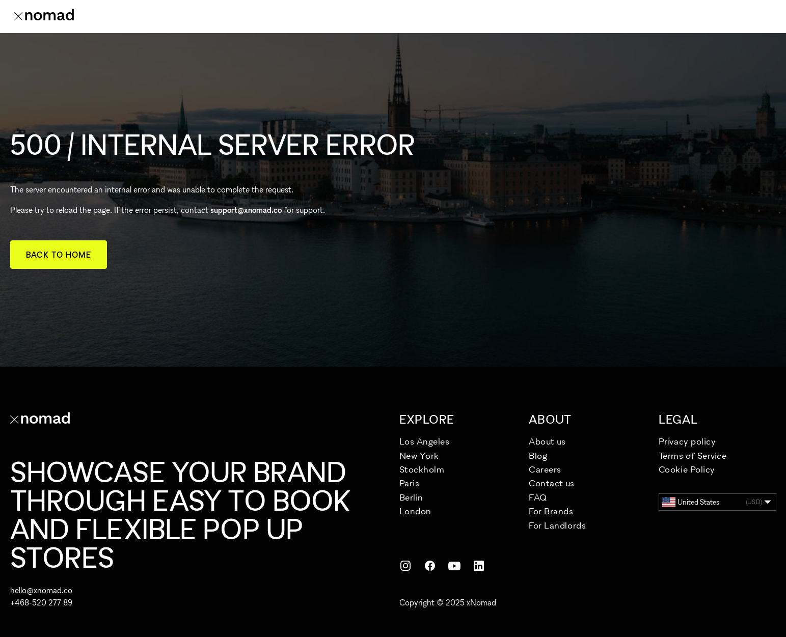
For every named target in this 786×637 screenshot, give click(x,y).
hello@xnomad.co (41, 590)
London (415, 511)
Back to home (59, 255)
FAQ (538, 497)
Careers (545, 469)
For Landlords (557, 525)
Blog (538, 455)
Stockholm (422, 469)
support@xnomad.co (246, 210)
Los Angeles (424, 441)
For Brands (551, 511)
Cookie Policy (687, 469)
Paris (409, 483)
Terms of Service (693, 455)
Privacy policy (687, 441)
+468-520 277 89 (41, 602)
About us (547, 441)
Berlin (411, 497)
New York (419, 455)
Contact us (551, 483)
